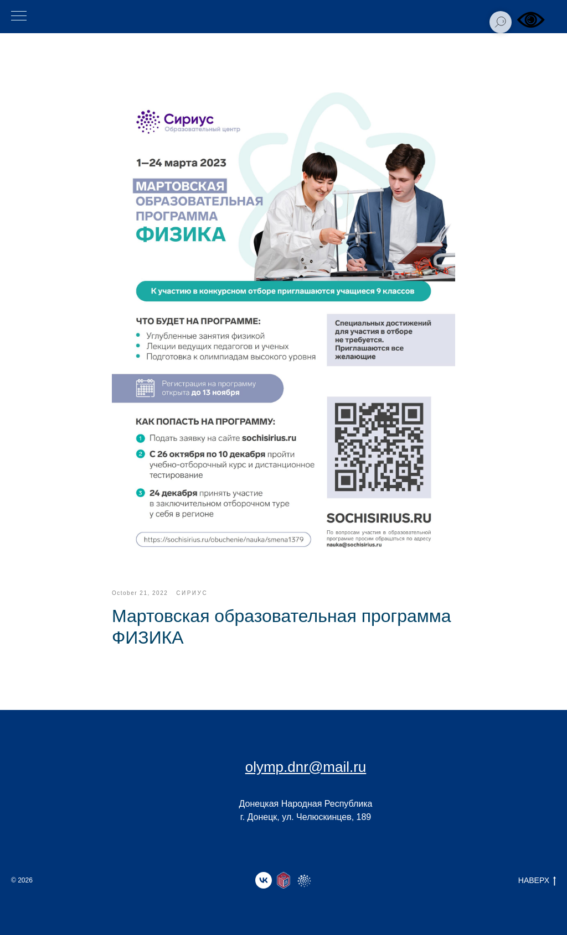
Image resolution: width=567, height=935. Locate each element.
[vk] (263, 880)
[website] (283, 880)
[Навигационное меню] (19, 16)
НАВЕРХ (537, 881)
